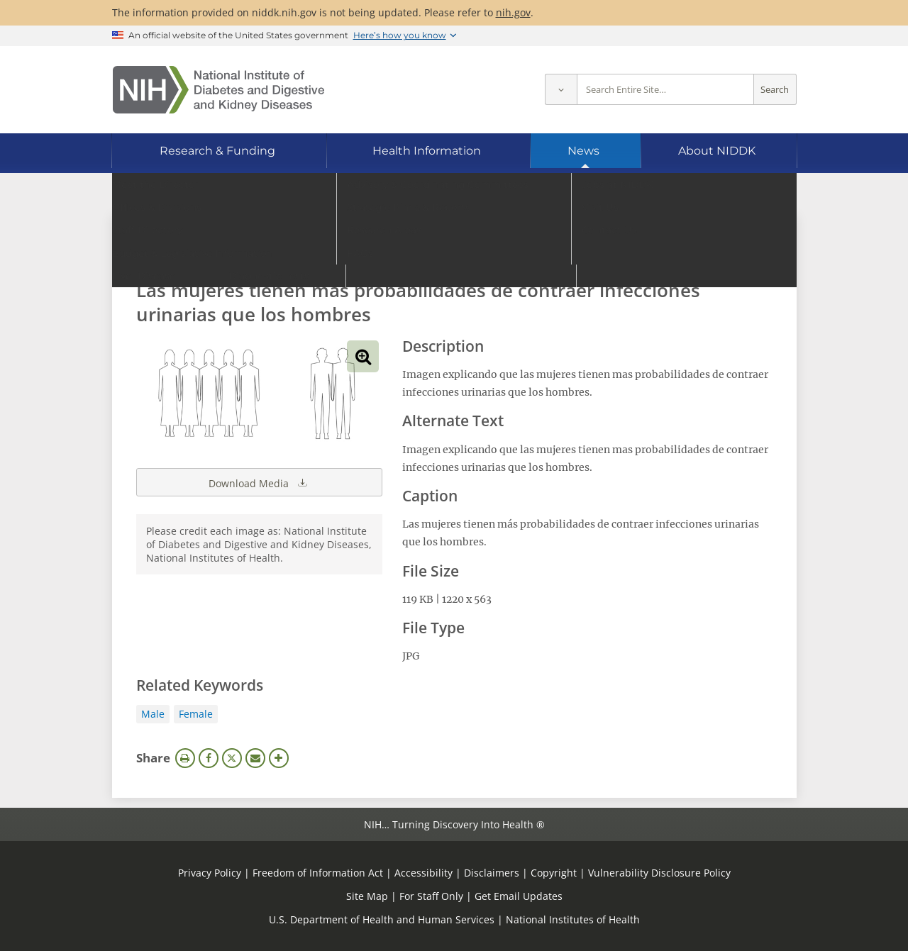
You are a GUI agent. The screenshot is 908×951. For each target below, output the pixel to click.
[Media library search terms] (433, 251)
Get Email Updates (519, 896)
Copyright (554, 872)
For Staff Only (431, 896)
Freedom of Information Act (318, 872)
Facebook (208, 758)
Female (196, 714)
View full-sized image (363, 356)
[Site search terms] (665, 90)
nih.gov (513, 12)
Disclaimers (491, 872)
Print (185, 758)
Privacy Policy (209, 872)
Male (153, 714)
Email (255, 758)
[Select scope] (561, 90)
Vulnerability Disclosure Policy (659, 872)
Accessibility (423, 872)
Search (774, 90)
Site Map (367, 896)
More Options (279, 758)
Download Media (259, 482)
